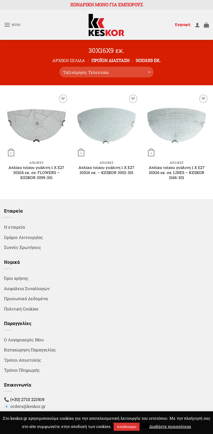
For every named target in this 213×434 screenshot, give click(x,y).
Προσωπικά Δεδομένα (26, 298)
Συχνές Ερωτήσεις (22, 247)
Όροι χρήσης (16, 278)
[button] (12, 24)
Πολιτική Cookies (21, 309)
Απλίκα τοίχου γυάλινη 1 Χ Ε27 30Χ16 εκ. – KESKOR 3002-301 (106, 170)
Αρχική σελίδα (68, 60)
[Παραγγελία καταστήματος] (106, 72)
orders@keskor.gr (28, 406)
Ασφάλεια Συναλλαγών (27, 288)
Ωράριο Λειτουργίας (23, 237)
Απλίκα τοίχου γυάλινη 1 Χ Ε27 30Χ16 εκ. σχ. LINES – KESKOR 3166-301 (177, 172)
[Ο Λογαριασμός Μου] (197, 25)
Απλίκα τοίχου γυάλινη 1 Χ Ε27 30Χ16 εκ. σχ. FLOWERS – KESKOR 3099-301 (36, 172)
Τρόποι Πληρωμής (22, 370)
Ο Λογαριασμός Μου (24, 339)
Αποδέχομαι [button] (126, 426)
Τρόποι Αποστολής (22, 360)
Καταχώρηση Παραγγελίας (30, 349)
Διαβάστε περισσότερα (170, 426)
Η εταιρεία (14, 227)
